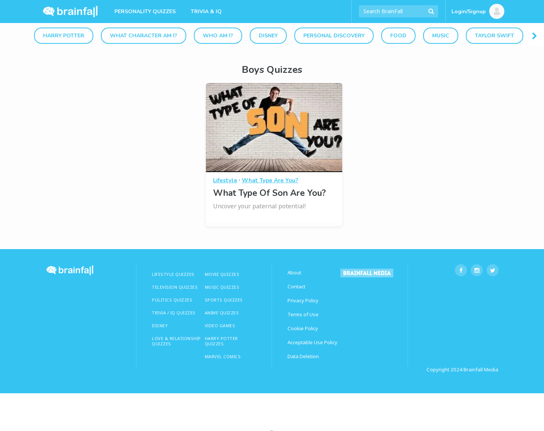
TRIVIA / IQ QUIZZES (174, 313)
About (294, 272)
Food (398, 35)
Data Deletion (303, 356)
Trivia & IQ (206, 11)
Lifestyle (225, 180)
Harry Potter (63, 35)
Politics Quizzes (172, 300)
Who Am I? (218, 35)
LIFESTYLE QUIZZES (173, 274)
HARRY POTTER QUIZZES (221, 341)
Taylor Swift (494, 35)
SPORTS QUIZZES (224, 300)
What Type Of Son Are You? (269, 193)
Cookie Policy (302, 328)
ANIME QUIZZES (222, 313)
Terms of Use (302, 314)
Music (440, 35)
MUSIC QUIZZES (222, 287)
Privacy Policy (302, 300)
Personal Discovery (334, 35)
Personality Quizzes (145, 11)
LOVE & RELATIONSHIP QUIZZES (176, 341)
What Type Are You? (270, 180)
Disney (268, 35)
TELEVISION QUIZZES (175, 287)
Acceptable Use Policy (312, 342)
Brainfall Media (481, 369)
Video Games (220, 325)
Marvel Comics (223, 356)
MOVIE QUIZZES (222, 274)
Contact (296, 286)
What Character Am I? (143, 35)
